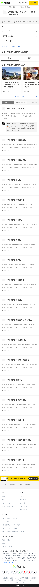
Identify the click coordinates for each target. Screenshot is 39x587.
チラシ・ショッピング (8, 506)
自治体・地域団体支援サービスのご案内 (13, 531)
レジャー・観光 (6, 503)
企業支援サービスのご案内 (9, 528)
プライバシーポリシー (28, 580)
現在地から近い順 (20, 102)
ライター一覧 (23, 506)
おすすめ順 (8, 102)
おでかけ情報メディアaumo (9, 518)
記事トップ (23, 496)
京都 (3, 65)
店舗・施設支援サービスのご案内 (11, 525)
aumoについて (20, 582)
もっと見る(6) (19, 96)
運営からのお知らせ (15, 578)
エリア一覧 (23, 499)
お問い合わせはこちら (10, 562)
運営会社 (5, 578)
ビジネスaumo (6, 521)
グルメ (3, 499)
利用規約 (18, 580)
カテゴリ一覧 (23, 509)
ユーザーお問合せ (10, 580)
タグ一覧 (22, 503)
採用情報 (24, 578)
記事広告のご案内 (7, 546)
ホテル (3, 496)
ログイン (34, 3)
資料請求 (4, 543)
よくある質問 (32, 578)
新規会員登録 (23, 3)
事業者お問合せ (6, 540)
